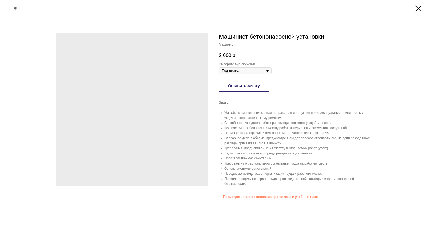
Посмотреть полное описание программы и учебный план (270, 197)
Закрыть (16, 8)
